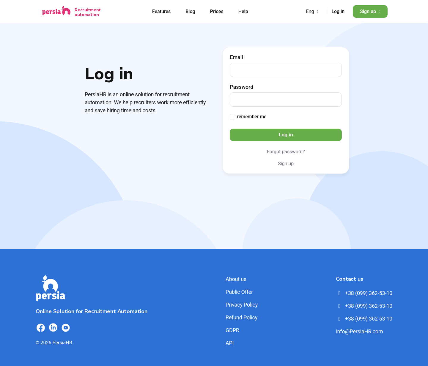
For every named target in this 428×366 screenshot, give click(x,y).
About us (236, 279)
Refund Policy (241, 317)
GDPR (232, 330)
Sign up (370, 11)
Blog (190, 11)
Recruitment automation (88, 12)
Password (241, 87)
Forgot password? (286, 151)
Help (243, 11)
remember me (251, 116)
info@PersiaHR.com (359, 331)
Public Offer (239, 292)
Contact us (349, 279)
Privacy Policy (242, 305)
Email (236, 57)
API (230, 343)
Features (161, 11)
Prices (217, 11)
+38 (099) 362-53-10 (364, 293)
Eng (313, 11)
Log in (337, 11)
